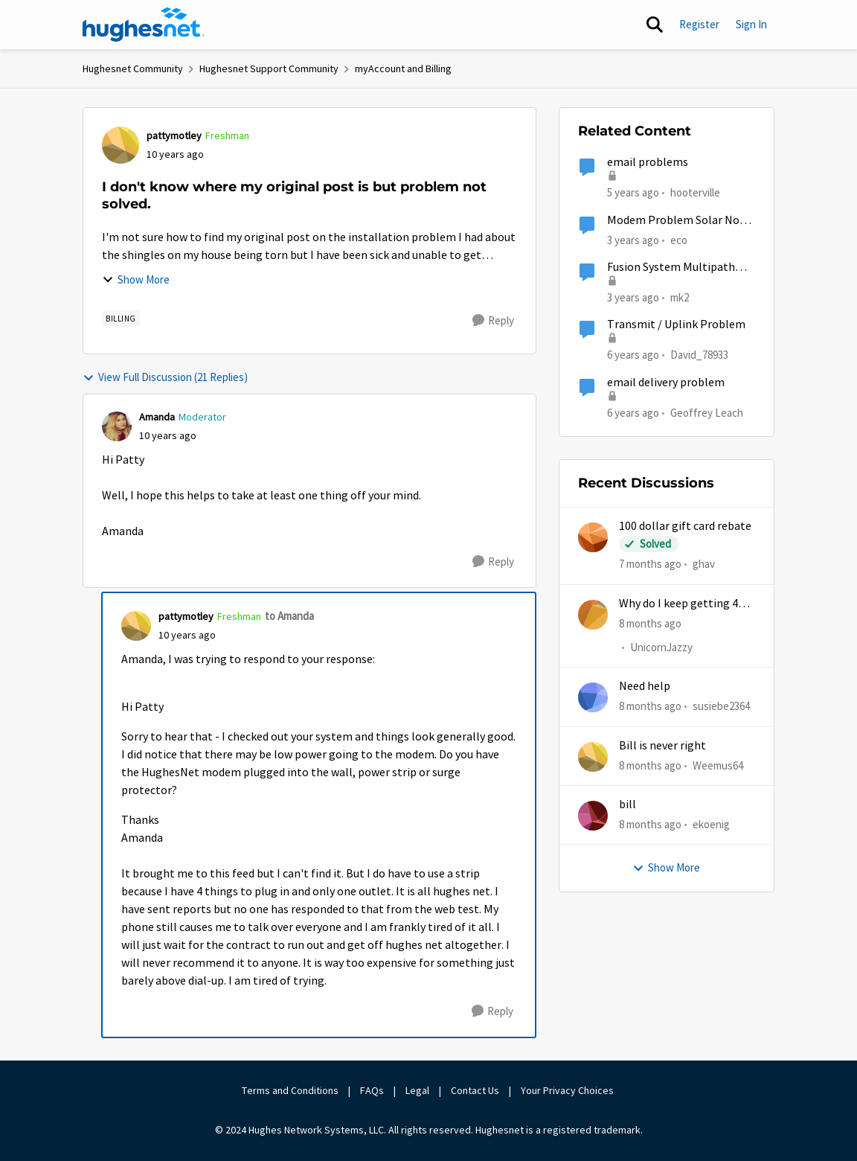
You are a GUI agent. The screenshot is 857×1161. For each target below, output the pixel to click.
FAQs (372, 1090)
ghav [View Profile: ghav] (704, 564)
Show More (136, 279)
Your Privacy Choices (568, 1090)
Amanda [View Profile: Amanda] (157, 416)
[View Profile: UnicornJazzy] (593, 615)
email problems (647, 162)
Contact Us (475, 1090)
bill (627, 804)
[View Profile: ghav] (593, 537)
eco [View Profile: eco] (678, 239)
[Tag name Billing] (121, 318)
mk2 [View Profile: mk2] (679, 297)
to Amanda (289, 616)
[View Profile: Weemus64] (593, 757)
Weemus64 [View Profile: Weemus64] (718, 765)
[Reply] (493, 320)
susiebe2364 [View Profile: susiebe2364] (721, 706)
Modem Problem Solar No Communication (673, 220)
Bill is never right (662, 745)
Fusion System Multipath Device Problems (671, 267)
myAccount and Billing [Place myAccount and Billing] (403, 68)
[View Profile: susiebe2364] (593, 697)
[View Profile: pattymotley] (120, 145)
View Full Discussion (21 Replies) (165, 377)
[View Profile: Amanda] (117, 426)
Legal (417, 1090)
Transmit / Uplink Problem (676, 324)
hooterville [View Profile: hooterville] (695, 192)
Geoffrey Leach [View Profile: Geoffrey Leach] (706, 412)
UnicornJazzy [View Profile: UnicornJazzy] (661, 647)
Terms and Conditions (290, 1090)
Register (699, 24)
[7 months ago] (650, 564)
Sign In (751, 24)
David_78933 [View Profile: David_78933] (699, 355)
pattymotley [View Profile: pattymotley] (174, 135)
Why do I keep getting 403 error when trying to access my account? (684, 604)
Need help (644, 686)
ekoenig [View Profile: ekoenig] (711, 824)
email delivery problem (666, 382)
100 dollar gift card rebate (685, 526)
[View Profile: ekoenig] (593, 816)
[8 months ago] (650, 623)
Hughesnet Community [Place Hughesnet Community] (133, 68)
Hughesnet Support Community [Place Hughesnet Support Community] (268, 68)
